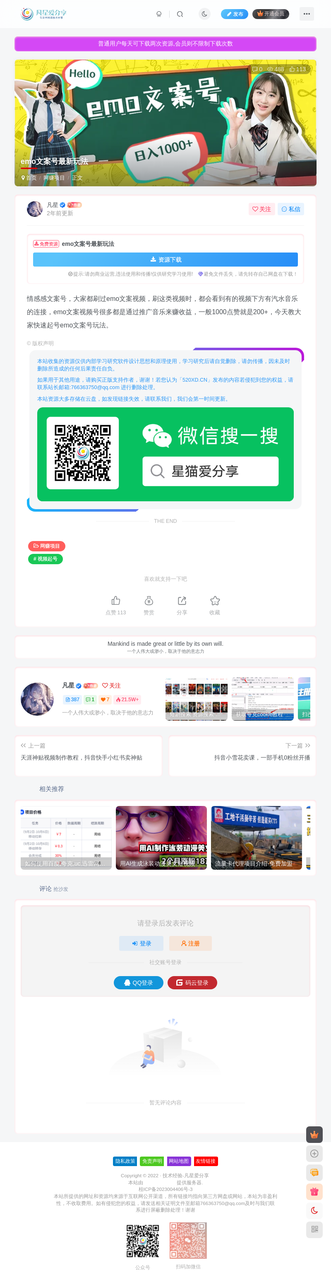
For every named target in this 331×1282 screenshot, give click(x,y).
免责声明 (152, 1161)
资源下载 (165, 259)
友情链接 (206, 1161)
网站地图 (179, 1161)
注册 (190, 943)
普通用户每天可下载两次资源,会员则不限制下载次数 (165, 43)
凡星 (52, 205)
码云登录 (192, 982)
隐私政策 (125, 1161)
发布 (234, 14)
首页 (29, 178)
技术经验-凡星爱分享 (186, 1175)
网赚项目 (54, 178)
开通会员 (270, 13)
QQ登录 (139, 982)
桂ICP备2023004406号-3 (166, 1189)
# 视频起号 (46, 559)
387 (72, 699)
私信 (290, 209)
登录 (141, 943)
